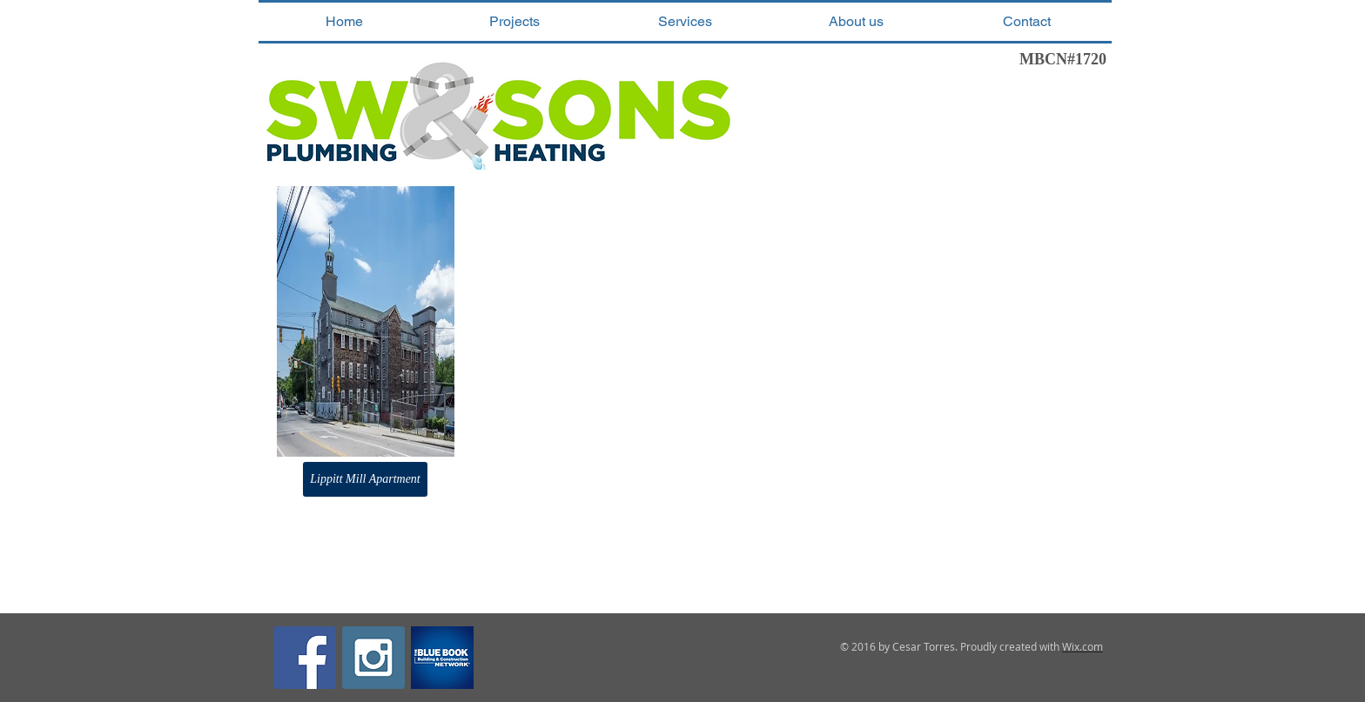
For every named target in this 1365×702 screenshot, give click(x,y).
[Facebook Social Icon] (304, 657)
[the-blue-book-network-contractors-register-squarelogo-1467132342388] (442, 657)
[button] (514, 22)
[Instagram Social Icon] (373, 657)
